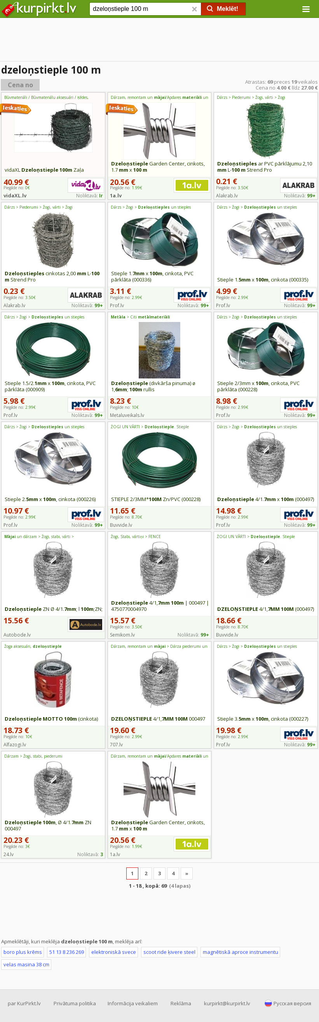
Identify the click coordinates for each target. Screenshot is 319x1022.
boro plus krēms (22, 951)
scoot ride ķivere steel (169, 951)
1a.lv (116, 195)
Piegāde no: (232, 187)
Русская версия (292, 1003)
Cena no (20, 85)
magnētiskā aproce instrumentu (240, 951)
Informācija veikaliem (133, 1003)
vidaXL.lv (14, 195)
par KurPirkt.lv (24, 1003)
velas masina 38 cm (26, 964)
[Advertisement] (159, 40)
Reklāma (181, 1003)
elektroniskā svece (113, 951)
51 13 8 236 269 (66, 951)
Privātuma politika (75, 1003)
